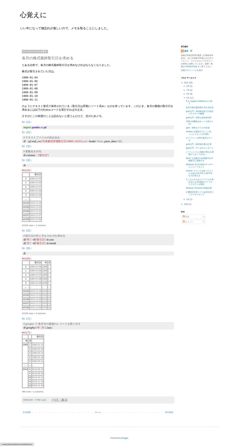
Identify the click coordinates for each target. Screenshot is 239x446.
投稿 (186, 216)
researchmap (191, 66)
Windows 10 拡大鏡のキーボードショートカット (199, 165)
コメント (188, 222)
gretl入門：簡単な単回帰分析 (199, 117)
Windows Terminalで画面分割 (199, 188)
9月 (188, 86)
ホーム (98, 412)
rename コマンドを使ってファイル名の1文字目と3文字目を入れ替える (199, 173)
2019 (186, 204)
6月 (188, 94)
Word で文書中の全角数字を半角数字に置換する (199, 159)
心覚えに (33, 14)
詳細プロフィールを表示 (192, 70)
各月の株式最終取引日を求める (200, 107)
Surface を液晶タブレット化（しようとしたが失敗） (198, 132)
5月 (188, 98)
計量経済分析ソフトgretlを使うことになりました (200, 193)
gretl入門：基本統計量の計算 (199, 144)
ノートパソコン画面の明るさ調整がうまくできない (200, 153)
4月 (188, 199)
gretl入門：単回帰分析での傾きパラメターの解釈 (200, 112)
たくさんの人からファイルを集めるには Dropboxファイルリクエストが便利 (200, 181)
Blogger (124, 438)
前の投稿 (169, 412)
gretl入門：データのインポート (200, 148)
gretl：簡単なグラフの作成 (198, 128)
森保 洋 (188, 51)
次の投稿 (27, 412)
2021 (186, 83)
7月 (188, 90)
